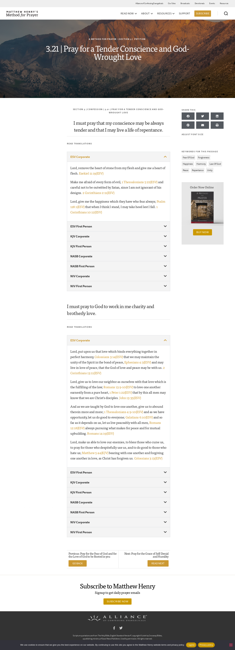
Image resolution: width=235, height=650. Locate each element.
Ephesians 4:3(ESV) (137, 362)
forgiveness (203, 156)
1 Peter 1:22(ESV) (121, 392)
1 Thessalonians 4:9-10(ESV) (123, 411)
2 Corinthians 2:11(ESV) (98, 192)
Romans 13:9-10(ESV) (118, 387)
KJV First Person (81, 246)
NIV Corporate (80, 276)
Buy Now (202, 231)
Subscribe (202, 13)
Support (184, 13)
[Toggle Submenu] (52, 118)
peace (185, 169)
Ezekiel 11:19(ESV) (91, 173)
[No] (231, 645)
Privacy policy (206, 645)
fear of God (188, 156)
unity (209, 169)
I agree (191, 645)
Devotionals (199, 3)
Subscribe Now (117, 601)
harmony (201, 163)
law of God (215, 163)
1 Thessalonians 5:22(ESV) (140, 182)
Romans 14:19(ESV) (100, 433)
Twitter (121, 628)
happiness (188, 163)
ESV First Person (81, 226)
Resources (224, 3)
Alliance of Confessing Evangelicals (149, 3)
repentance (197, 169)
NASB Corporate (81, 256)
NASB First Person (82, 266)
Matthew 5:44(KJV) (95, 452)
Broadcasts (185, 3)
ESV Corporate (80, 156)
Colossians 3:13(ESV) (148, 458)
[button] (118, 157)
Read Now (127, 13)
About (145, 13)
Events (212, 3)
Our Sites (171, 3)
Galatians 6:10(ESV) (139, 417)
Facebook (114, 628)
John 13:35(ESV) (130, 397)
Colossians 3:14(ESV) (108, 356)
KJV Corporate (79, 236)
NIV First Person (81, 286)
